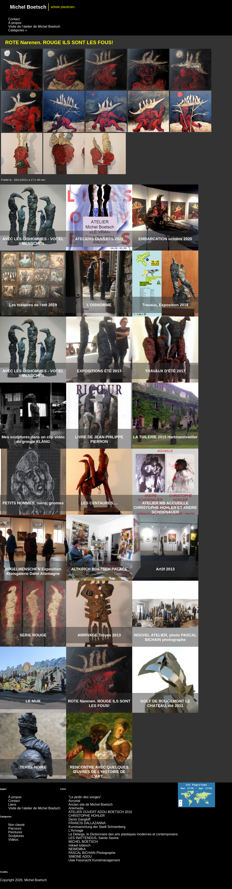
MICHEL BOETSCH (83, 841)
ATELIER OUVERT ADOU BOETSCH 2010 (100, 812)
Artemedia (75, 808)
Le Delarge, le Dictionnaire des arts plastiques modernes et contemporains (123, 834)
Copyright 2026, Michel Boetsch (23, 880)
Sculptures (16, 836)
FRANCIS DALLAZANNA (87, 823)
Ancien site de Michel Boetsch (90, 804)
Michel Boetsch (28, 7)
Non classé (16, 824)
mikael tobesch (79, 845)
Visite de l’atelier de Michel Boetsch (34, 26)
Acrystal (74, 801)
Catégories (17, 30)
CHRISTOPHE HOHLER (86, 815)
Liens (12, 804)
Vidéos (13, 839)
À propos (14, 23)
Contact (14, 19)
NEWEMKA (77, 849)
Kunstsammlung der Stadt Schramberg (96, 827)
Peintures (15, 832)
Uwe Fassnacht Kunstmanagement (94, 860)
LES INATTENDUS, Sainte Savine (93, 838)
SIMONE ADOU (80, 856)
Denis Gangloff (79, 819)
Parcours (14, 828)
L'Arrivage (75, 830)
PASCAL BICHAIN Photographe (91, 853)
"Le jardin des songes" (84, 797)
